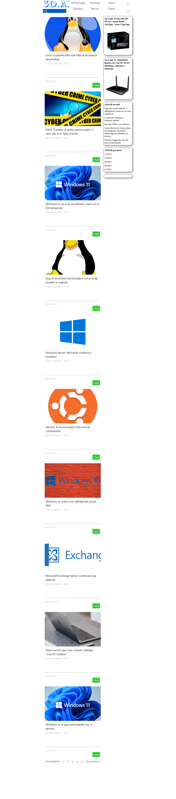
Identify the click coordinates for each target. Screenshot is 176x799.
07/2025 (108, 169)
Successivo (93, 761)
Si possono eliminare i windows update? (114, 119)
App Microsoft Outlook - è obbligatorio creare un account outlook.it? (118, 111)
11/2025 (108, 154)
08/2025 (108, 165)
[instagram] (128, 11)
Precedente (52, 761)
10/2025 (108, 158)
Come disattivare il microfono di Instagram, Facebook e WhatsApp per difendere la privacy (118, 132)
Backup (78, 8)
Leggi (96, 85)
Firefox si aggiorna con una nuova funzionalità (116, 141)
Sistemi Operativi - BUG (57, 63)
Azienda (95, 2)
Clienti (111, 8)
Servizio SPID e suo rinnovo (117, 124)
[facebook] (128, 3)
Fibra (111, 2)
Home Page (78, 2)
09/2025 (108, 162)
